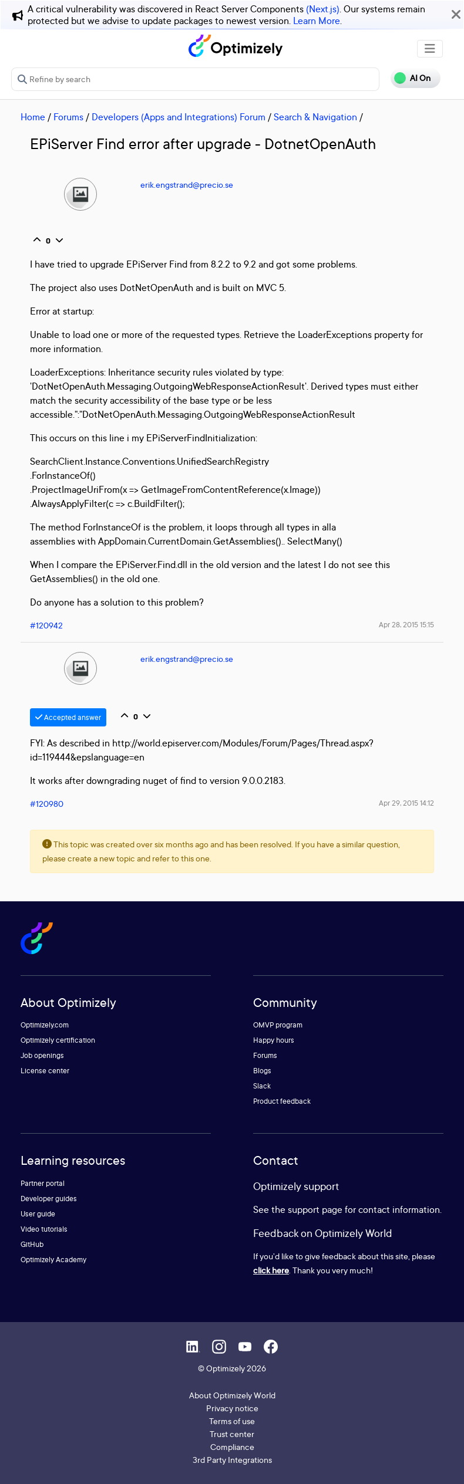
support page (315, 1209)
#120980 (46, 803)
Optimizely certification (58, 1040)
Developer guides (49, 1199)
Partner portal (43, 1183)
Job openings (42, 1055)
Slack (262, 1086)
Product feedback (282, 1101)
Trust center (232, 1433)
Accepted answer (68, 717)
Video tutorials (44, 1229)
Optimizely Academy (53, 1260)
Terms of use (232, 1420)
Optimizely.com (45, 1025)
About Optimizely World (232, 1395)
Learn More (316, 20)
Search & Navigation (315, 116)
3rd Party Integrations (232, 1459)
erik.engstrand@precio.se (186, 184)
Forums (68, 116)
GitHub (32, 1244)
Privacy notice (232, 1408)
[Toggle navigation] (430, 49)
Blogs (262, 1071)
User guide (38, 1214)
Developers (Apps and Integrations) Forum (178, 116)
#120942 (46, 625)
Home (33, 116)
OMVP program (277, 1025)
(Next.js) (322, 8)
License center (45, 1071)
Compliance (232, 1446)
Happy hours (273, 1040)
